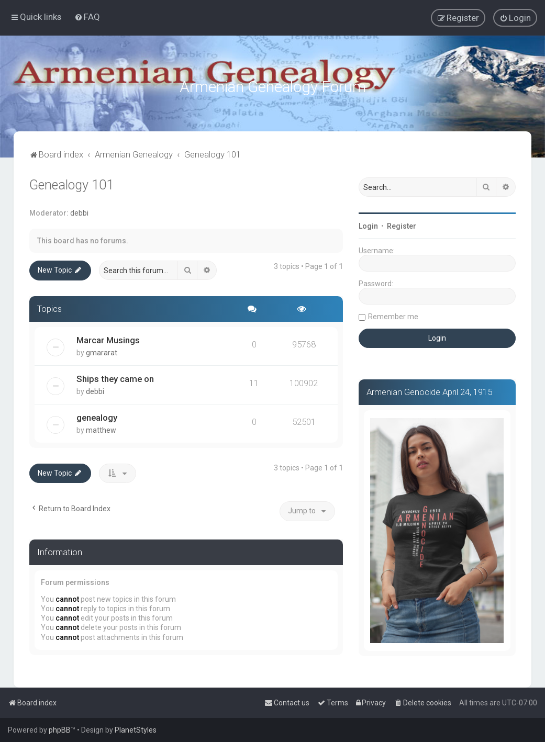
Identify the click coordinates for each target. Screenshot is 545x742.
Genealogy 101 (71, 183)
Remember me (393, 315)
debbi (79, 211)
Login (368, 224)
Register (401, 224)
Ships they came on (115, 377)
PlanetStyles (136, 730)
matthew (101, 428)
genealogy (96, 416)
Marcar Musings (108, 338)
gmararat (101, 351)
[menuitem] (87, 17)
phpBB (60, 730)
